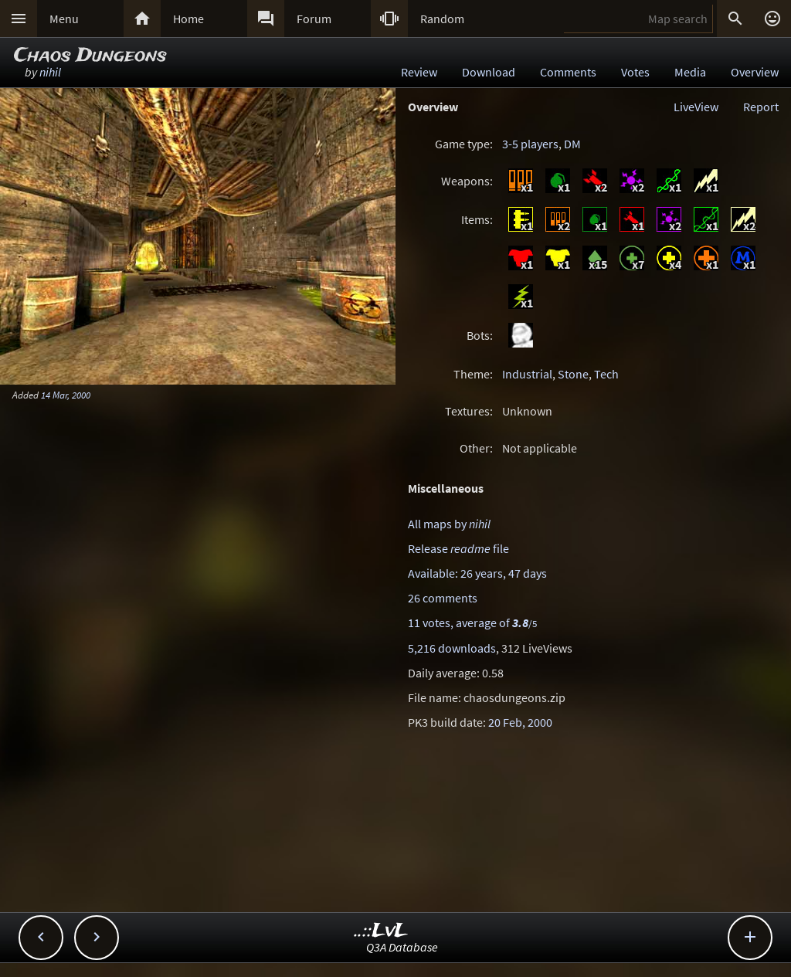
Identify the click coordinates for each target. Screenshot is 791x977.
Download (488, 72)
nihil (50, 72)
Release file (458, 548)
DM (572, 143)
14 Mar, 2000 (65, 394)
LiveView (696, 106)
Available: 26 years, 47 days (477, 573)
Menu (64, 18)
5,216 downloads (452, 648)
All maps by (449, 523)
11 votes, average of (472, 622)
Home (188, 18)
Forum (314, 18)
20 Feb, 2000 (520, 722)
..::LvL (381, 931)
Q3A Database (402, 947)
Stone (573, 374)
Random (442, 18)
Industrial (527, 374)
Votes (635, 72)
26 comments (442, 598)
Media (690, 72)
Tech (606, 374)
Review (419, 72)
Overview (755, 72)
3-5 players (530, 143)
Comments (568, 72)
